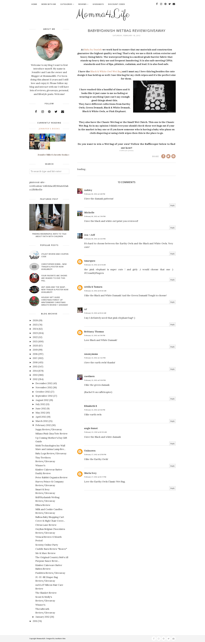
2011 (35, 621)
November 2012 (44, 387)
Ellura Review (42, 505)
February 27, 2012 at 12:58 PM (95, 454)
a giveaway (126, 150)
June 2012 (41, 408)
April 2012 (41, 416)
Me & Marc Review (45, 553)
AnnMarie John (60, 638)
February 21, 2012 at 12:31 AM (95, 265)
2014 (35, 370)
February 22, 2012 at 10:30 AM (95, 432)
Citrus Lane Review (46, 524)
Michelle (89, 212)
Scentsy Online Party (46, 544)
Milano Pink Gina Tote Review (51, 433)
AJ (85, 309)
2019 (35, 349)
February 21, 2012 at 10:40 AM (95, 291)
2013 (35, 374)
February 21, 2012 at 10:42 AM (95, 313)
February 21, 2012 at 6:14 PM (94, 410)
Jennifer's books (49, 128)
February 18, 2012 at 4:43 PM (94, 239)
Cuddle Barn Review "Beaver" (51, 548)
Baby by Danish (93, 49)
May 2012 (40, 412)
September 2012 (44, 395)
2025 (35, 324)
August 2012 (42, 400)
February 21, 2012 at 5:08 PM (95, 380)
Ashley (88, 190)
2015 (35, 366)
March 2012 (42, 421)
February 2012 (43, 425)
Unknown (90, 450)
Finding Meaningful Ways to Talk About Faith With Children (49, 235)
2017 (35, 358)
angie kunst (91, 428)
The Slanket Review (46, 592)
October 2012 (43, 391)
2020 (35, 345)
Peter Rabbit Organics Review (51, 477)
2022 (35, 337)
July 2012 (40, 404)
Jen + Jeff (89, 234)
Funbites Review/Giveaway (50, 572)
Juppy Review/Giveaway (48, 429)
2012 (35, 379)
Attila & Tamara (93, 286)
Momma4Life (102, 14)
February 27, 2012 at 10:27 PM (95, 477)
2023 (35, 333)
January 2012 (42, 616)
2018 (35, 354)
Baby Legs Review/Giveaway (50, 453)
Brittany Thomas (94, 331)
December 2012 (44, 383)
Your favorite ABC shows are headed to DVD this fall (54, 278)
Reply (172, 205)
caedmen (89, 376)
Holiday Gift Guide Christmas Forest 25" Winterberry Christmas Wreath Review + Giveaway (54, 301)
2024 (35, 328)
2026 (35, 320)
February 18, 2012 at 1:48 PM (94, 194)
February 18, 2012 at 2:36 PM (94, 216)
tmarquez (89, 260)
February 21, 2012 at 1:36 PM (94, 335)
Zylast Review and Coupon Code (54, 255)
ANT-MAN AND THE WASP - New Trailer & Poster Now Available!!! (54, 289)
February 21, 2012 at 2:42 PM (94, 358)
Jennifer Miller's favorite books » (53, 154)
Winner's (40, 465)
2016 (35, 362)
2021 (35, 341)
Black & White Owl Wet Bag (106, 71)
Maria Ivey (90, 473)
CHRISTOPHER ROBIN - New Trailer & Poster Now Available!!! (54, 266)
